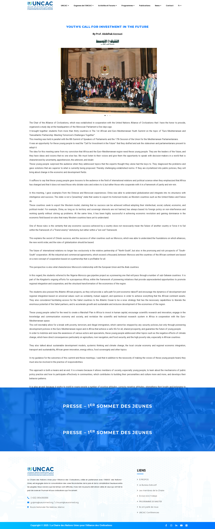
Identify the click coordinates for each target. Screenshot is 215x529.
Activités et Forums (106, 5)
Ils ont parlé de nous (148, 507)
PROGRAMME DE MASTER (150, 501)
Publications (144, 5)
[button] (62, 81)
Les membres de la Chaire (151, 490)
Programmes (127, 5)
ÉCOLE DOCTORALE (148, 496)
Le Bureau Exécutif (148, 485)
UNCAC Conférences (149, 512)
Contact (169, 5)
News (157, 5)
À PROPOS (144, 479)
